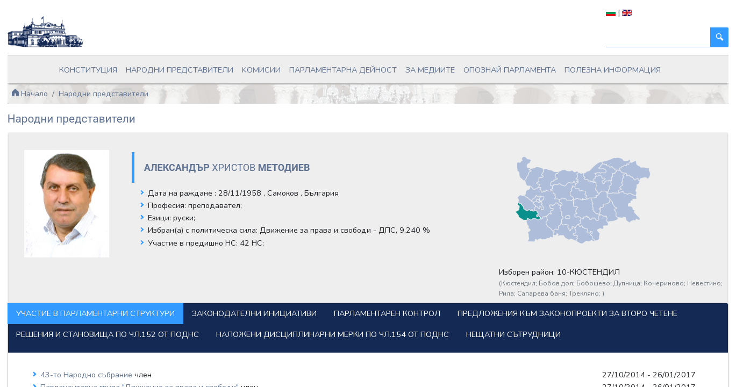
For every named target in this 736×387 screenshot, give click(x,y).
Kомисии (277, 66)
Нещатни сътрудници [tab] (343, 336)
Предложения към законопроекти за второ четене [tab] (156, 315)
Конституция (135, 66)
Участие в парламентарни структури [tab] (125, 294)
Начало (59, 86)
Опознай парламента (482, 66)
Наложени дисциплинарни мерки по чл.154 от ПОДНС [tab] (162, 336)
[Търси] (628, 37)
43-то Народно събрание (116, 375)
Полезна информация (568, 66)
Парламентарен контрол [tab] (416, 294)
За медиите (417, 66)
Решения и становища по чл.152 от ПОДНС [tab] (374, 315)
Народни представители (210, 66)
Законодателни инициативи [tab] (283, 294)
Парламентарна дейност (345, 66)
